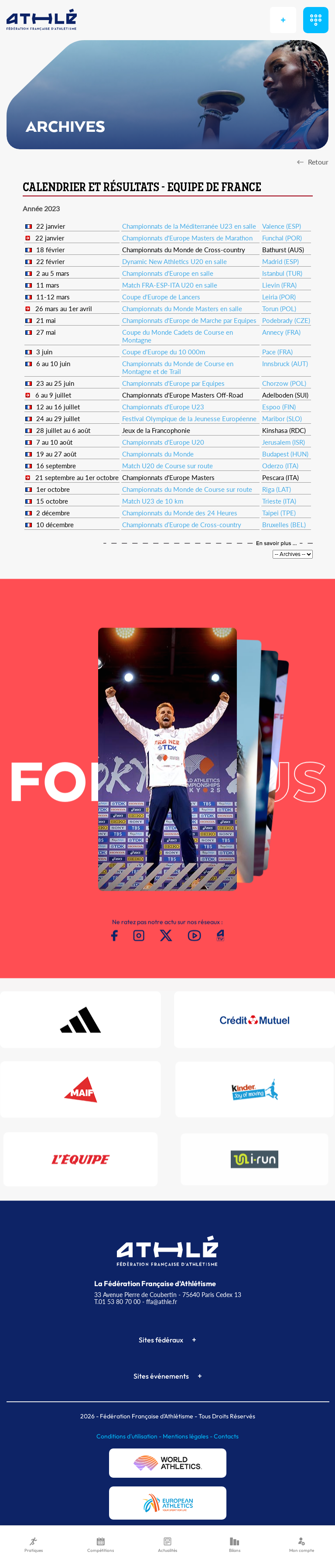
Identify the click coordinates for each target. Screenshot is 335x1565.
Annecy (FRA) (281, 332)
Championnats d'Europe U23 (163, 407)
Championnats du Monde (158, 454)
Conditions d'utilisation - (129, 1436)
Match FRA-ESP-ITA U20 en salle (169, 285)
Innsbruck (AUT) (285, 363)
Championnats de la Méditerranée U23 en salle (189, 226)
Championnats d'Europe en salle (167, 273)
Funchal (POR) (282, 238)
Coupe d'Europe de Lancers (161, 297)
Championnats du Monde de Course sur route (187, 489)
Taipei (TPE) (279, 513)
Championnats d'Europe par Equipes (173, 383)
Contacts (226, 1436)
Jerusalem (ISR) (283, 442)
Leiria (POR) (279, 297)
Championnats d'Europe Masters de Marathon (187, 238)
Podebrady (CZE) (286, 320)
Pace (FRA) (277, 352)
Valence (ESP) (281, 226)
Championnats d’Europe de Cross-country (181, 525)
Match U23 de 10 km (152, 501)
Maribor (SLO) (282, 418)
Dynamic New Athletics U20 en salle (174, 261)
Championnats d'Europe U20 (163, 442)
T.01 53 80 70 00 (117, 1301)
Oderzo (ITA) (280, 466)
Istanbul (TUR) (282, 273)
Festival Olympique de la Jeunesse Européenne (189, 418)
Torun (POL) (279, 308)
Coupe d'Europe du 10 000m (163, 352)
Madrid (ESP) (280, 261)
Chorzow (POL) (284, 383)
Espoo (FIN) (279, 407)
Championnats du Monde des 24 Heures (179, 513)
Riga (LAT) (276, 489)
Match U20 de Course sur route (167, 466)
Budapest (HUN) (285, 454)
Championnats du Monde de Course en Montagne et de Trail (177, 367)
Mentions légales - (188, 1436)
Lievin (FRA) (279, 285)
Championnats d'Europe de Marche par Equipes (189, 320)
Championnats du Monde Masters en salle (182, 308)
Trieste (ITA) (279, 501)
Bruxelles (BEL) (284, 525)
